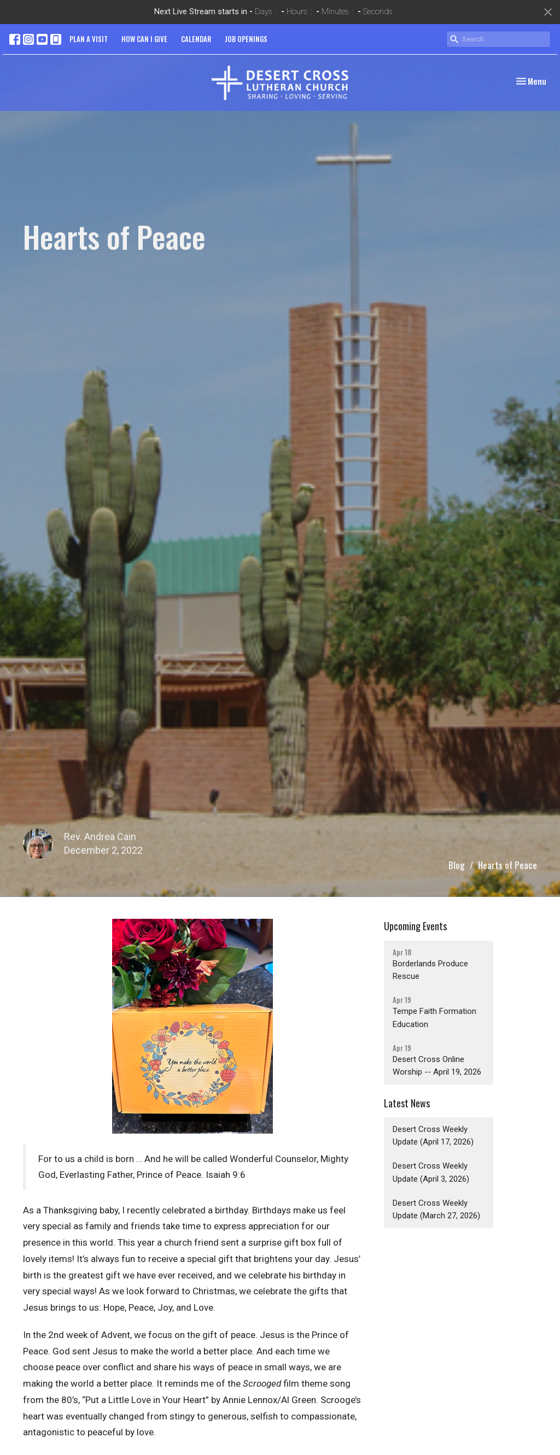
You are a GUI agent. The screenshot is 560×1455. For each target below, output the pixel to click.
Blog (456, 865)
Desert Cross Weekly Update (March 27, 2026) (436, 1209)
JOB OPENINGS (246, 38)
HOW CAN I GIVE (144, 38)
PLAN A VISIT (88, 38)
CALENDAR (196, 38)
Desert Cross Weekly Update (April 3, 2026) (431, 1172)
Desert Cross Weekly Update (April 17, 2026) (433, 1135)
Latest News (407, 1103)
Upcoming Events (415, 926)
